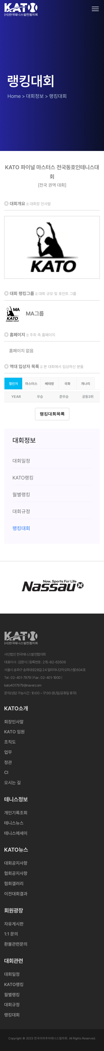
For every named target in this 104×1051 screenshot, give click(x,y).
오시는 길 (12, 782)
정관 (8, 762)
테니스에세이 (15, 833)
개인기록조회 (15, 812)
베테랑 (49, 384)
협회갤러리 (14, 883)
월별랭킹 (12, 994)
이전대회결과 (15, 893)
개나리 (85, 384)
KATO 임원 (14, 731)
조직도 (10, 742)
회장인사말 (14, 721)
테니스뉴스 (14, 823)
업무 (8, 752)
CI (6, 772)
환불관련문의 (15, 944)
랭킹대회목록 (52, 413)
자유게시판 (14, 924)
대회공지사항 (15, 863)
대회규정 (12, 1004)
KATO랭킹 (14, 984)
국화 (67, 384)
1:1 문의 (11, 934)
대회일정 (12, 974)
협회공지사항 (15, 873)
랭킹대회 (12, 1015)
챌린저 (13, 384)
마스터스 (31, 384)
